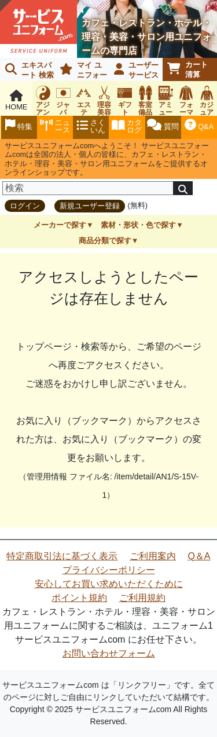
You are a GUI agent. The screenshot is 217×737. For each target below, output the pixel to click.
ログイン (25, 205)
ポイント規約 (79, 598)
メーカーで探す (60, 225)
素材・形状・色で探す (138, 225)
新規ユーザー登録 (90, 205)
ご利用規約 (142, 598)
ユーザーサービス (136, 70)
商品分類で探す (105, 240)
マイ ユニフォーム (81, 71)
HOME (16, 100)
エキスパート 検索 (29, 70)
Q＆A (198, 556)
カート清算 (187, 69)
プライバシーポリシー (108, 570)
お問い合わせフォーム (108, 653)
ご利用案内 (153, 556)
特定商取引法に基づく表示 (61, 556)
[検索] (88, 188)
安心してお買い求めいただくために (109, 584)
